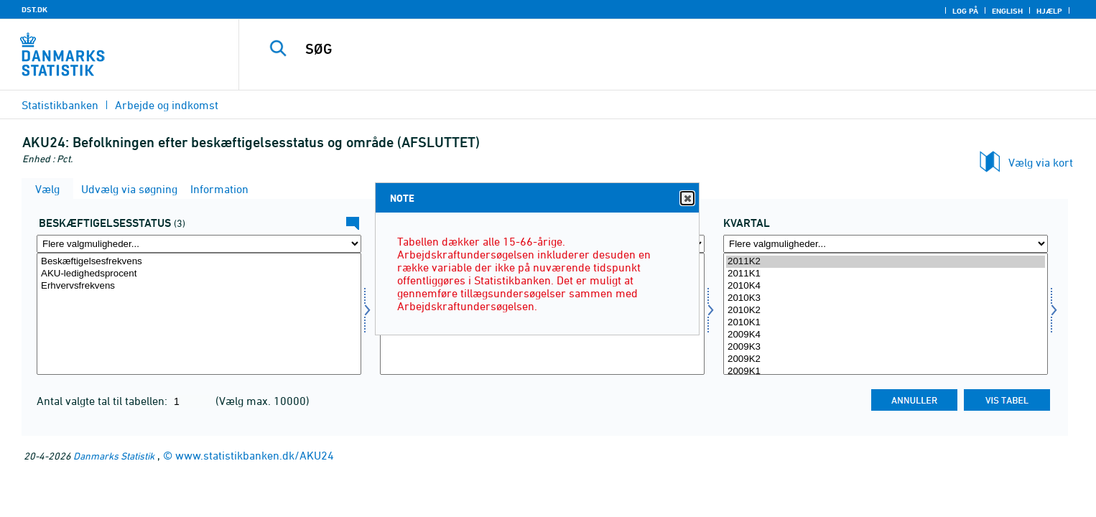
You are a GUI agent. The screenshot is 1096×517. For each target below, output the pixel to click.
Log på (965, 11)
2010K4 (885, 286)
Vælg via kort (1040, 162)
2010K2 (885, 310)
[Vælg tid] (885, 314)
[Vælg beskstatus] (199, 314)
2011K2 (885, 262)
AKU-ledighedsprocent (199, 274)
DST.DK (34, 9)
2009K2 (885, 359)
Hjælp (1049, 11)
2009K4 (885, 335)
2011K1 (885, 274)
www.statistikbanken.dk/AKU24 (254, 455)
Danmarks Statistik (113, 456)
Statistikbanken (60, 104)
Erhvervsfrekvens (199, 286)
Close (686, 198)
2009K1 (885, 371)
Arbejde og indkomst (166, 104)
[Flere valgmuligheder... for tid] (885, 244)
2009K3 (885, 347)
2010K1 (885, 323)
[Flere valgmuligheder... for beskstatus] (199, 244)
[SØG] (638, 48)
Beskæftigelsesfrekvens (199, 262)
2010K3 (885, 298)
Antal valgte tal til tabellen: (103, 400)
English (1007, 11)
